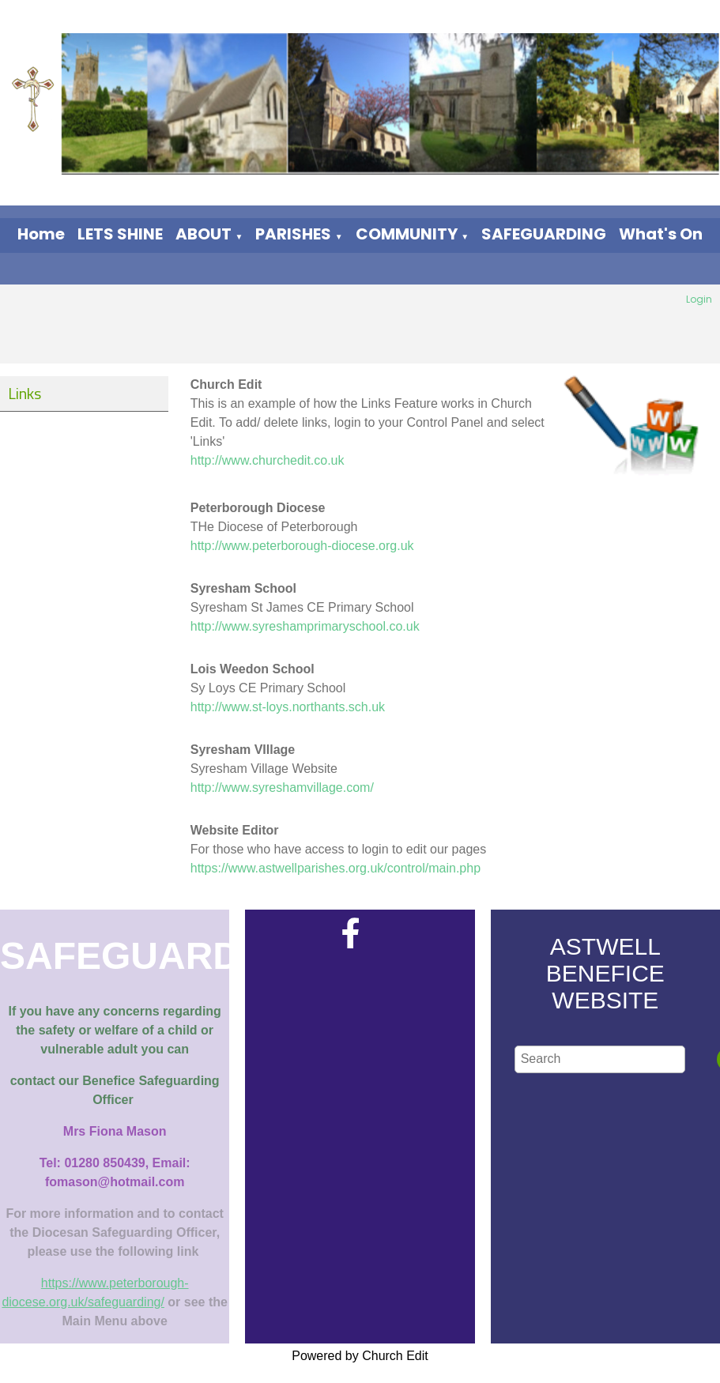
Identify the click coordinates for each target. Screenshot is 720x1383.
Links (24, 393)
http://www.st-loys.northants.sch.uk (287, 707)
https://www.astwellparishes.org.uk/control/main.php (335, 868)
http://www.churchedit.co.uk (267, 460)
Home (41, 234)
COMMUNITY (407, 234)
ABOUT (203, 234)
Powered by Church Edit (360, 1355)
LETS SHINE (120, 234)
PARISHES (293, 234)
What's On (661, 234)
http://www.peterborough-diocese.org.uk (302, 545)
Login (699, 299)
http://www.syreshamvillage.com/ (282, 787)
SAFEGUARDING (543, 234)
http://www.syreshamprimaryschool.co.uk (305, 626)
